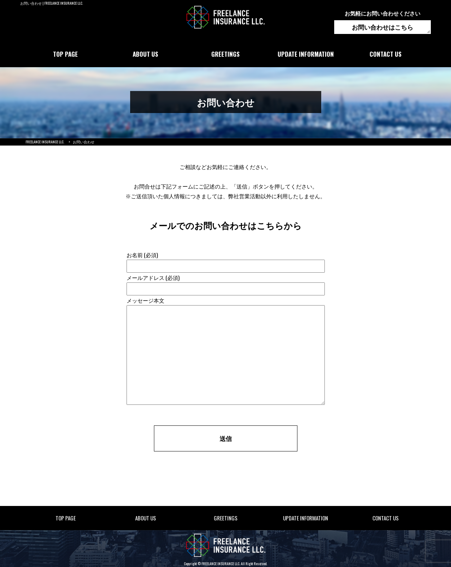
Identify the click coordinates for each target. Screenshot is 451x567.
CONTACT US (386, 54)
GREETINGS (225, 54)
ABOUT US (145, 54)
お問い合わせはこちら (382, 26)
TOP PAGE (65, 54)
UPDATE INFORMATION (306, 54)
